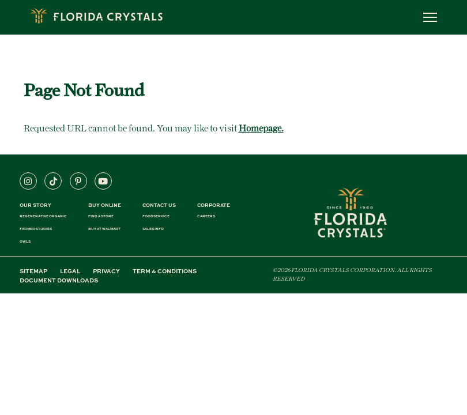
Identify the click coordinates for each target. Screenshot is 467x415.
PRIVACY (106, 271)
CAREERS (206, 216)
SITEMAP (33, 271)
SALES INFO (153, 229)
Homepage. (261, 128)
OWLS (25, 241)
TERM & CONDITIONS (165, 271)
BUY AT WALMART (104, 229)
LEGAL (70, 271)
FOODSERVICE (156, 216)
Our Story (35, 205)
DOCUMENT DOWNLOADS (59, 280)
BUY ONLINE (104, 205)
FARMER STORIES (36, 229)
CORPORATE (213, 205)
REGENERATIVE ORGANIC (43, 216)
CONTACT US (159, 205)
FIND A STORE (101, 216)
